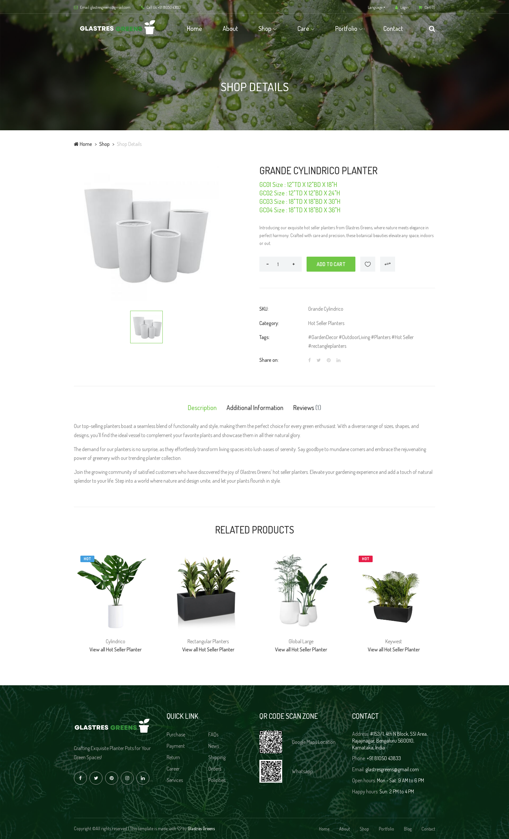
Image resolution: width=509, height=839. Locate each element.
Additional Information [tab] (255, 407)
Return (173, 757)
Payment (176, 746)
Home (194, 28)
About (230, 28)
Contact (393, 28)
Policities (217, 780)
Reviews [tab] (307, 407)
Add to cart (331, 264)
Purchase (176, 734)
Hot (87, 558)
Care (303, 28)
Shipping (217, 757)
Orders (214, 768)
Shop (264, 28)
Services (175, 780)
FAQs (213, 734)
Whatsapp (302, 771)
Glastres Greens (201, 828)
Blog (408, 829)
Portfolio (346, 28)
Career (173, 768)
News (213, 746)
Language (375, 7)
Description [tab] (202, 407)
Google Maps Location (314, 742)
